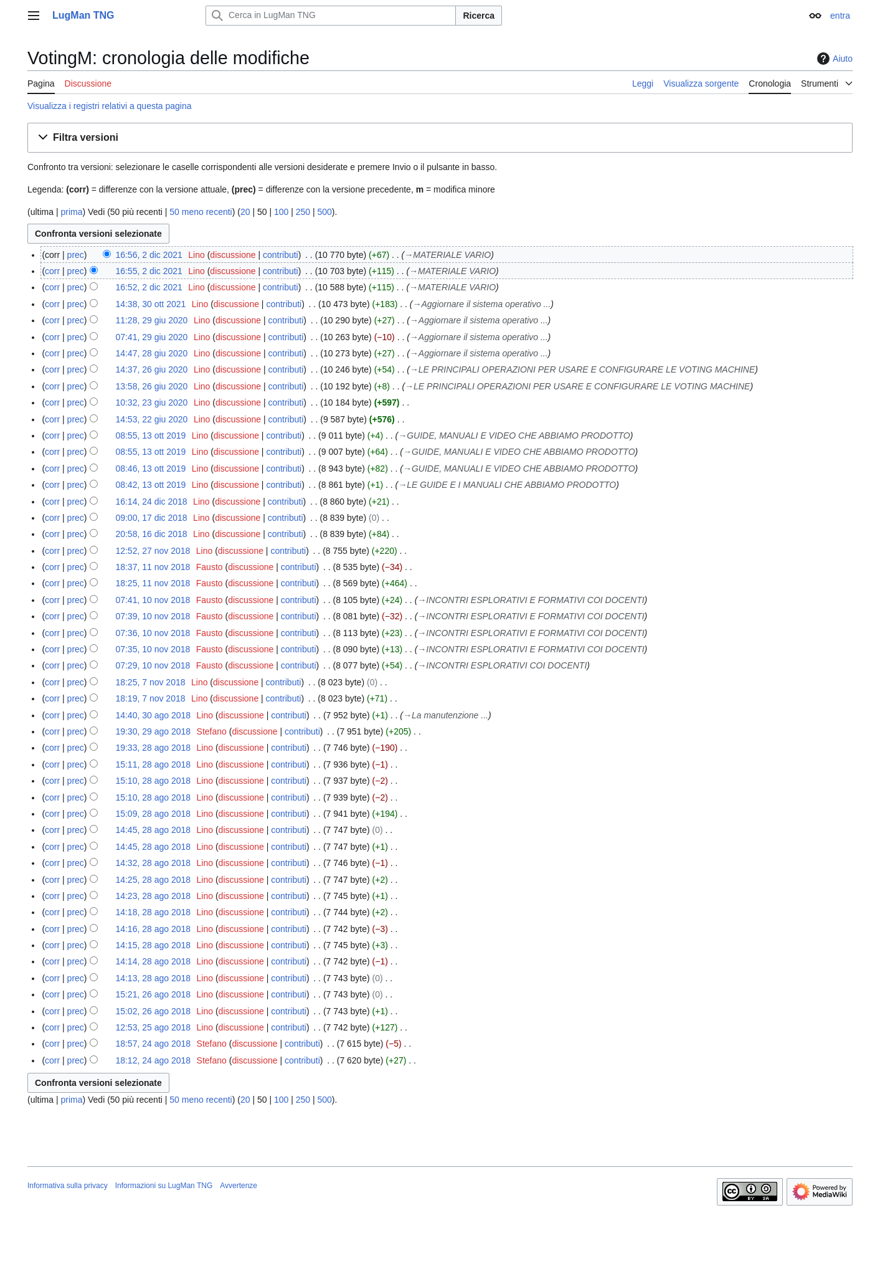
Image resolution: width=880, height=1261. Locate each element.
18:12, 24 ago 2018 (153, 1060)
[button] (440, 138)
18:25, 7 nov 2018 (150, 682)
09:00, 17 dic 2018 (151, 518)
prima (71, 212)
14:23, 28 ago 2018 (153, 896)
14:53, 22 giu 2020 (151, 419)
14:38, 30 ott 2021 (150, 304)
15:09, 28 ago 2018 (153, 814)
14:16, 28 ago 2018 (153, 929)
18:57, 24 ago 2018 (153, 1044)
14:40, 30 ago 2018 (153, 715)
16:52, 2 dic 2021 (148, 287)
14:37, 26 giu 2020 (151, 369)
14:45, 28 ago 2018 (153, 830)
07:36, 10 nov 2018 (152, 633)
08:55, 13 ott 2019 (150, 435)
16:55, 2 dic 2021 (148, 271)
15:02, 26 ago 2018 (153, 1011)
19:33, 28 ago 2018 (153, 748)
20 (245, 212)
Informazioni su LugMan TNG (164, 1185)
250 (303, 212)
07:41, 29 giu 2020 (151, 337)
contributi (280, 255)
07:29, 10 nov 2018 (152, 665)
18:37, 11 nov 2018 (152, 567)
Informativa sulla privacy (67, 1185)
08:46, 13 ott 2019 (150, 468)
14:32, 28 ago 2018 (153, 863)
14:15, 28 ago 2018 (153, 945)
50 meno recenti (200, 212)
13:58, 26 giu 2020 (151, 386)
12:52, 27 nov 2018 (152, 551)
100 (281, 212)
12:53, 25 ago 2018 (153, 1027)
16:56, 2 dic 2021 (148, 255)
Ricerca (478, 16)
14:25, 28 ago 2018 (153, 880)
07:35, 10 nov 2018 (152, 649)
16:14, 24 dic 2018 (151, 502)
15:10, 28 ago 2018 (153, 781)
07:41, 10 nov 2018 (152, 600)
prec (75, 255)
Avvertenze (238, 1185)
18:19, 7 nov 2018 (150, 698)
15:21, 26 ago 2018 (153, 994)
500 (325, 212)
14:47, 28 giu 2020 (151, 353)
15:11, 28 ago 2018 (153, 764)
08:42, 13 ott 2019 (150, 485)
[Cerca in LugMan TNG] (331, 16)
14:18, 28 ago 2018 (153, 912)
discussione (232, 255)
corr (52, 271)
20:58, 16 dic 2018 (151, 534)
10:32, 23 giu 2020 (151, 402)
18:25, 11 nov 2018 (152, 583)
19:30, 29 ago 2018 (153, 731)
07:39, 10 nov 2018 (152, 616)
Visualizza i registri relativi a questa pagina (109, 106)
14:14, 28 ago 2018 (153, 961)
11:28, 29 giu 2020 (151, 320)
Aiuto (833, 58)
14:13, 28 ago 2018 (153, 978)
